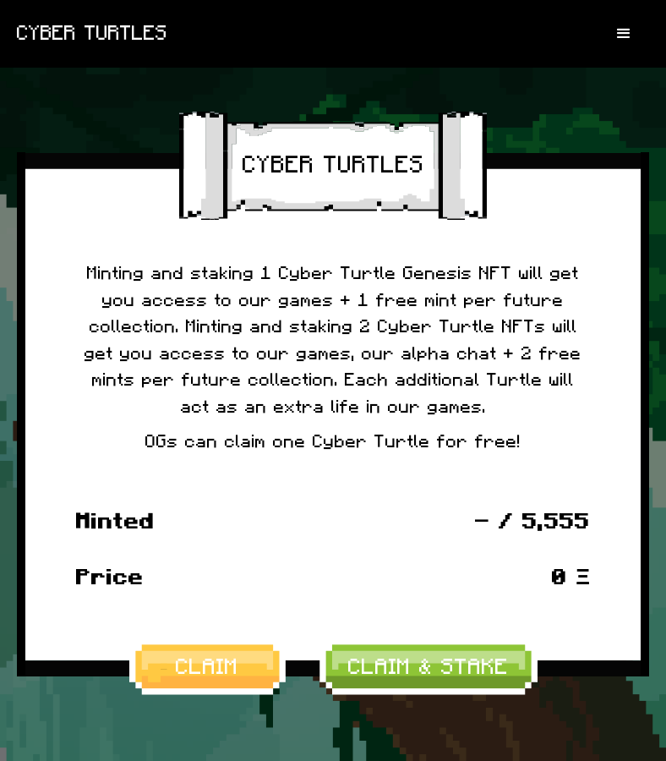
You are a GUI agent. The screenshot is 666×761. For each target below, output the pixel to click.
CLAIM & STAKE (428, 667)
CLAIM (207, 667)
